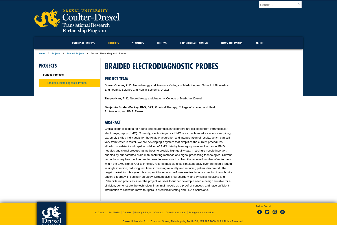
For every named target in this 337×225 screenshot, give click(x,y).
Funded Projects (75, 53)
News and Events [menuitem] (231, 43)
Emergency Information (201, 212)
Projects (56, 53)
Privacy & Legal (142, 212)
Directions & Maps (175, 212)
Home (42, 53)
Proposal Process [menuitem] (83, 43)
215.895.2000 (207, 221)
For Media (114, 212)
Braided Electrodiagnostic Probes (67, 82)
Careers (127, 212)
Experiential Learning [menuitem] (194, 43)
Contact (158, 212)
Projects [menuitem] (113, 43)
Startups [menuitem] (138, 43)
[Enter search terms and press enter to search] (283, 4)
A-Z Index (100, 212)
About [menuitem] (259, 43)
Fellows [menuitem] (162, 43)
